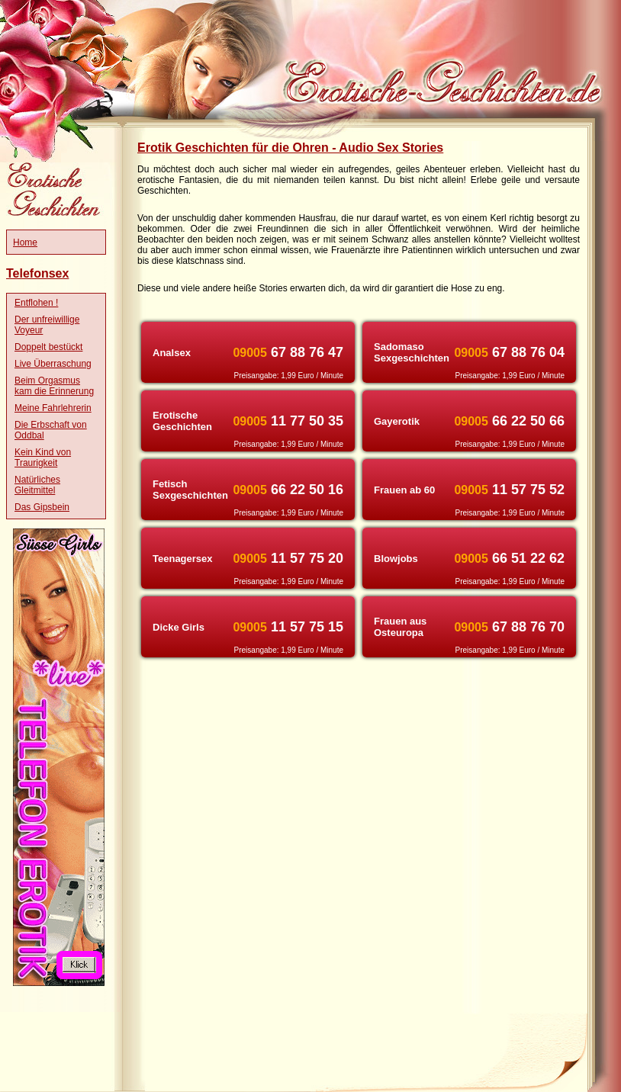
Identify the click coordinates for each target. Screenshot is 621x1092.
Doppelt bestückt (48, 347)
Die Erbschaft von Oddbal (50, 430)
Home (25, 242)
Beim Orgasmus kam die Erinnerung (54, 386)
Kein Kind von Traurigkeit (42, 457)
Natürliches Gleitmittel (37, 485)
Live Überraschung (53, 363)
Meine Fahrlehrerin (53, 408)
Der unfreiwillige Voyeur (46, 325)
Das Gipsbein (41, 507)
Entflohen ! (36, 302)
